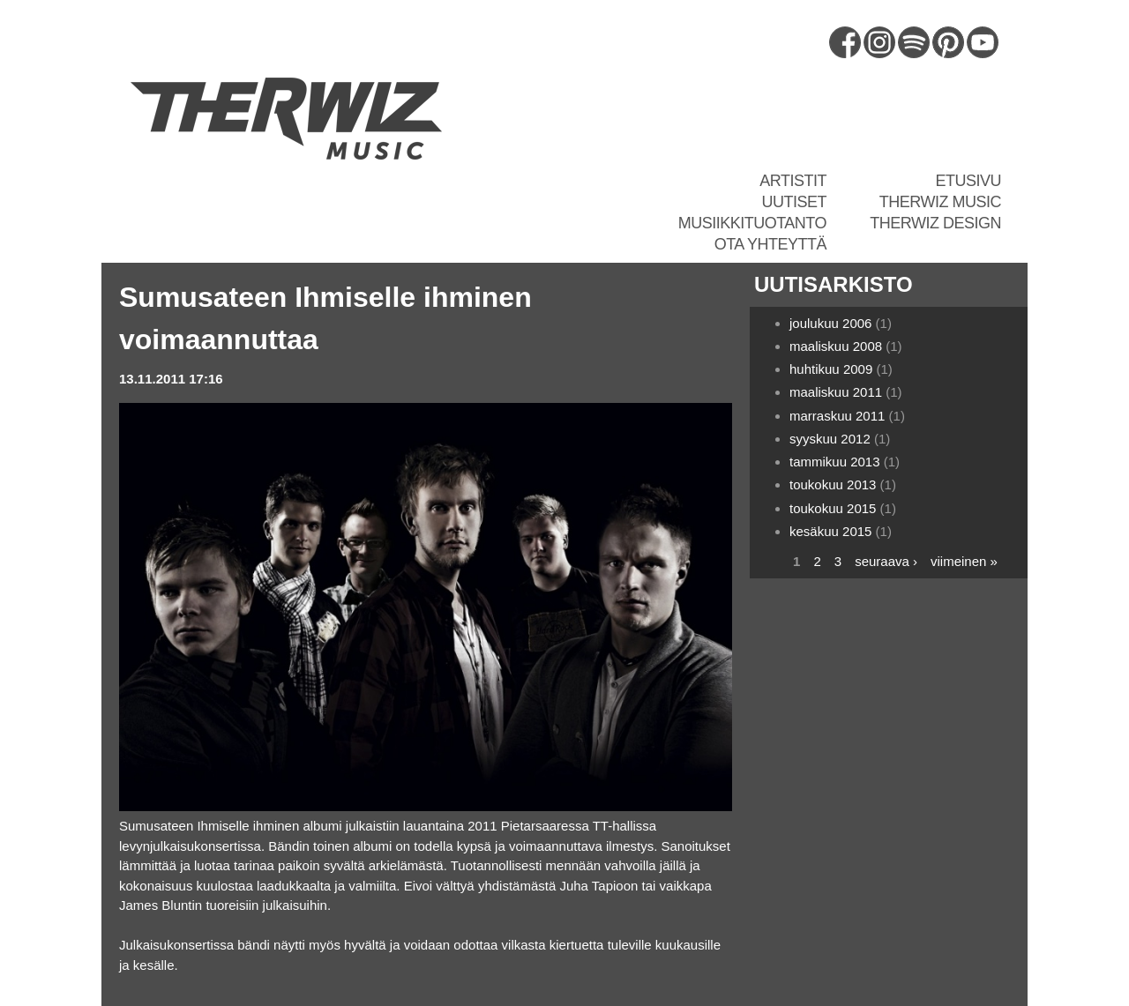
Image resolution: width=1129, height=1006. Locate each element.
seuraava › (886, 561)
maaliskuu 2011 (835, 391)
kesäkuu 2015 (830, 531)
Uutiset (793, 202)
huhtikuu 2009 (830, 368)
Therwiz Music (940, 202)
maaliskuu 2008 (835, 346)
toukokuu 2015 (832, 508)
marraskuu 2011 (837, 415)
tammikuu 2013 (834, 461)
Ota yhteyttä (770, 244)
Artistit (792, 181)
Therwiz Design (935, 223)
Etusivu (968, 181)
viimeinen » (964, 561)
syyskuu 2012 (830, 438)
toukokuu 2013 (832, 484)
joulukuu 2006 (830, 323)
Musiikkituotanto (752, 223)
